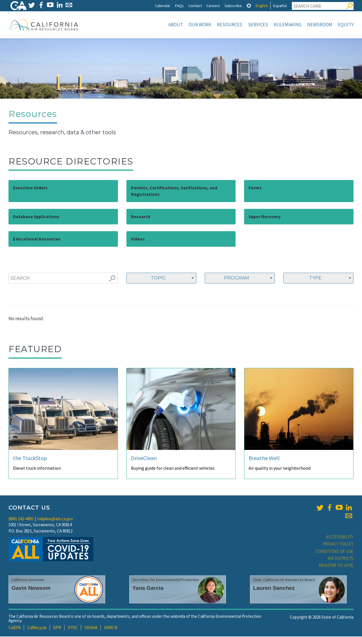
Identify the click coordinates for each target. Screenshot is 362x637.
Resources (229, 24)
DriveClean (144, 458)
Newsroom (319, 24)
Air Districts (341, 559)
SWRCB (111, 628)
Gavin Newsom (31, 589)
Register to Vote (336, 566)
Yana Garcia (147, 589)
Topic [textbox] (158, 278)
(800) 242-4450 (20, 519)
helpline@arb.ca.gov (55, 519)
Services (258, 24)
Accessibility (340, 537)
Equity (346, 24)
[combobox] (161, 278)
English (261, 5)
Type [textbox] (315, 278)
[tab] (248, 5)
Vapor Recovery (265, 217)
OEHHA (90, 628)
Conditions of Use (334, 551)
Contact (195, 5)
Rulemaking (287, 24)
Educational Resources (37, 239)
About (175, 24)
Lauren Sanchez (274, 589)
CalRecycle (37, 628)
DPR (57, 628)
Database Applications (36, 217)
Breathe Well (264, 458)
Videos (138, 239)
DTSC (73, 628)
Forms (255, 188)
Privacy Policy (338, 544)
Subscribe (233, 5)
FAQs (179, 5)
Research (140, 217)
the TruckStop (30, 458)
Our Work (200, 24)
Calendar (162, 5)
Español (280, 5)
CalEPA (14, 628)
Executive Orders (30, 188)
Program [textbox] (236, 278)
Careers (213, 5)
